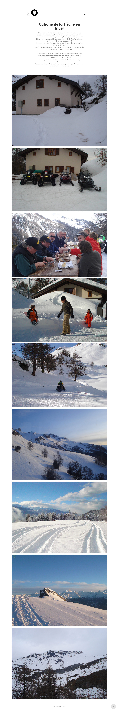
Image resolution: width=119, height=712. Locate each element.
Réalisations (30, 13)
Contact (29, 15)
